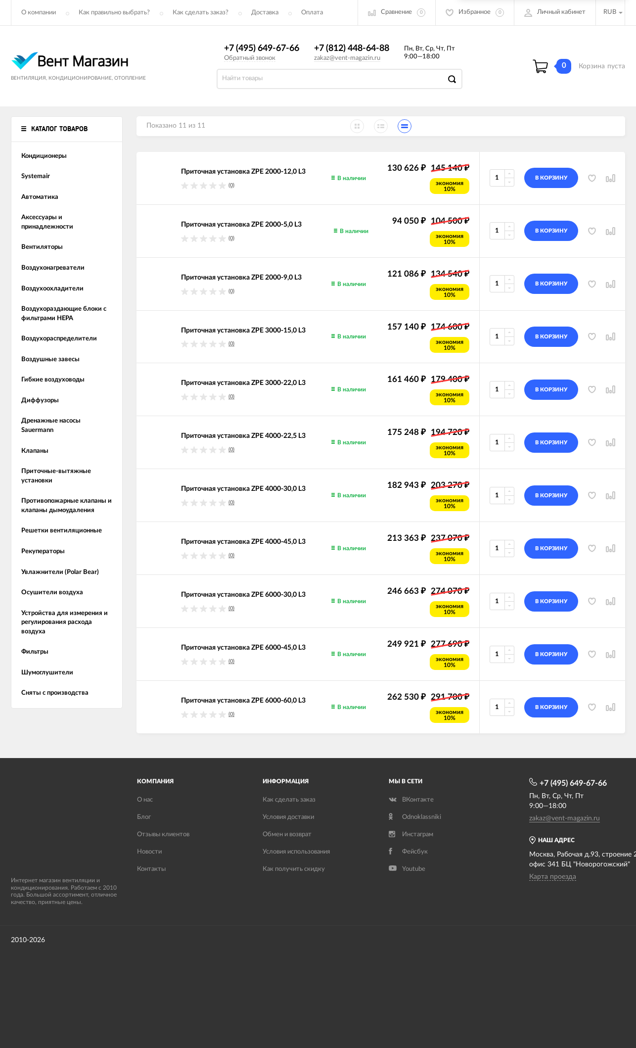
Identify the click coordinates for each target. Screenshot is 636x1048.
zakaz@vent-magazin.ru (347, 58)
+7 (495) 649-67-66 (261, 48)
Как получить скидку (294, 869)
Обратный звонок (249, 58)
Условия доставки (288, 817)
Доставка (264, 12)
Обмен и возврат (287, 834)
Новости (149, 852)
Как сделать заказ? (200, 12)
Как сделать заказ (289, 800)
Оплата (312, 12)
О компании (38, 12)
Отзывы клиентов (163, 834)
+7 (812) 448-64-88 (351, 48)
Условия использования (296, 852)
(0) (231, 185)
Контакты (151, 869)
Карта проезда (552, 876)
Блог (144, 817)
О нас (145, 800)
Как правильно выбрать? (114, 12)
